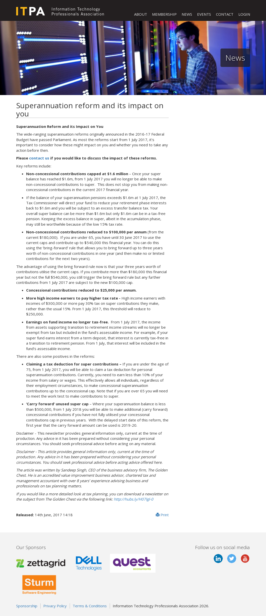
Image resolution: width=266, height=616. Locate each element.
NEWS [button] (187, 14)
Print (162, 514)
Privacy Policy (55, 605)
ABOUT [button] (140, 14)
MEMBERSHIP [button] (164, 14)
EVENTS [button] (204, 14)
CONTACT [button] (224, 14)
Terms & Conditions (90, 605)
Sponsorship (26, 605)
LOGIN (244, 14)
